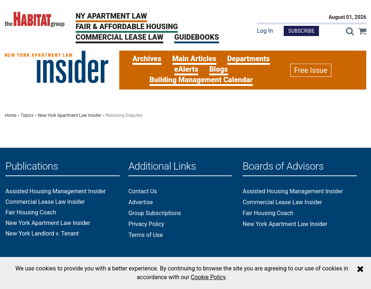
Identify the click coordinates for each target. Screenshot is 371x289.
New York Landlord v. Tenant (42, 233)
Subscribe (301, 31)
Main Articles (194, 58)
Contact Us (142, 191)
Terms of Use (145, 234)
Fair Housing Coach (30, 212)
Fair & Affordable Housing (127, 26)
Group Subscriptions (154, 213)
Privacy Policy (146, 224)
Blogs (218, 69)
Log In (265, 30)
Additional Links (162, 166)
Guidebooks (196, 37)
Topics (27, 115)
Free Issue (310, 70)
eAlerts (186, 69)
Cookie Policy (208, 277)
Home (10, 115)
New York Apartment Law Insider (69, 115)
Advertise (140, 202)
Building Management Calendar (201, 79)
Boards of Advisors (283, 166)
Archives (146, 58)
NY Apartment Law (111, 16)
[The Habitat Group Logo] (35, 19)
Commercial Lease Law (119, 37)
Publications (31, 166)
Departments (248, 58)
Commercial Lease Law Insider (45, 202)
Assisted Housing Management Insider (55, 191)
